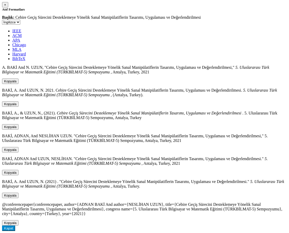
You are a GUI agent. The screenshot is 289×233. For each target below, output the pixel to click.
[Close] (5, 4)
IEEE (16, 31)
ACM (17, 35)
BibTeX (18, 58)
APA (16, 40)
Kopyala (10, 81)
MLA (17, 49)
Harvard (19, 54)
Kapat (8, 228)
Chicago (19, 45)
